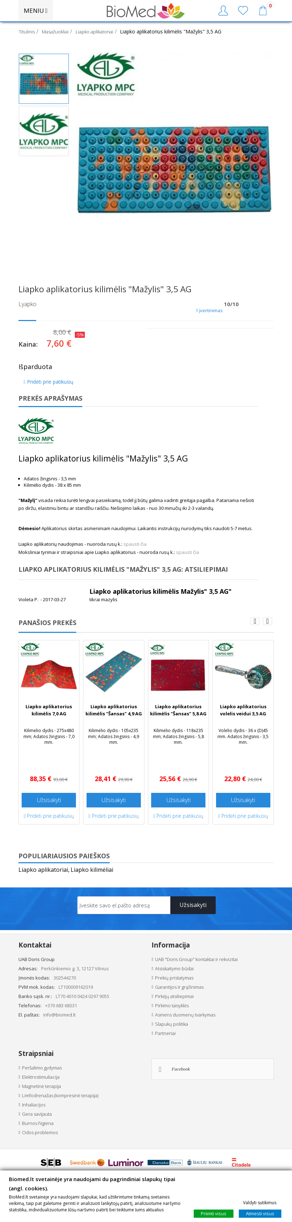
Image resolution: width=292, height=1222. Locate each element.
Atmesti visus (260, 1213)
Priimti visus (213, 1213)
